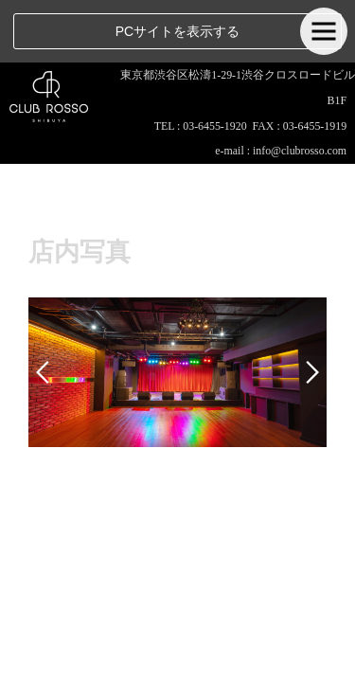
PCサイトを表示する (177, 31)
